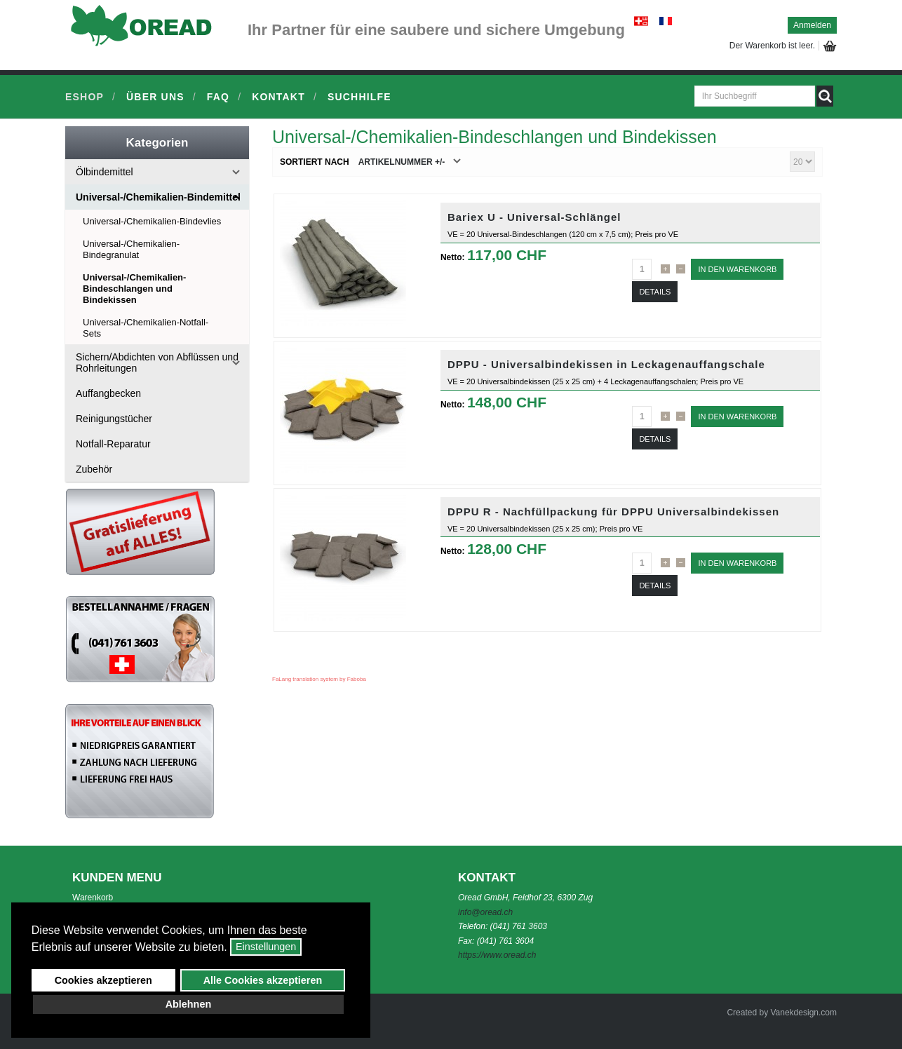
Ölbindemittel (104, 171)
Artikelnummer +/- (401, 162)
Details (655, 291)
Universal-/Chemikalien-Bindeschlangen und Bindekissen (134, 288)
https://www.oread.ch (497, 955)
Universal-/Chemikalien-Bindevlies (152, 221)
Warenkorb (92, 897)
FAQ (218, 96)
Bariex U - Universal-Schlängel (534, 217)
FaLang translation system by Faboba (319, 679)
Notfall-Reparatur (113, 443)
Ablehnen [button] (189, 1004)
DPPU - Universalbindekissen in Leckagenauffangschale (606, 364)
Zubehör (94, 469)
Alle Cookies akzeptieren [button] (263, 980)
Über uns (155, 96)
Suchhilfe (359, 96)
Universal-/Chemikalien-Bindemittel (158, 197)
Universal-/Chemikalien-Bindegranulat (131, 249)
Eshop (84, 96)
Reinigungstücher (114, 418)
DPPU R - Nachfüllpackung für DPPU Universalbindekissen (613, 511)
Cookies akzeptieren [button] (103, 980)
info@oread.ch (485, 912)
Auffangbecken (108, 393)
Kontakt (278, 96)
